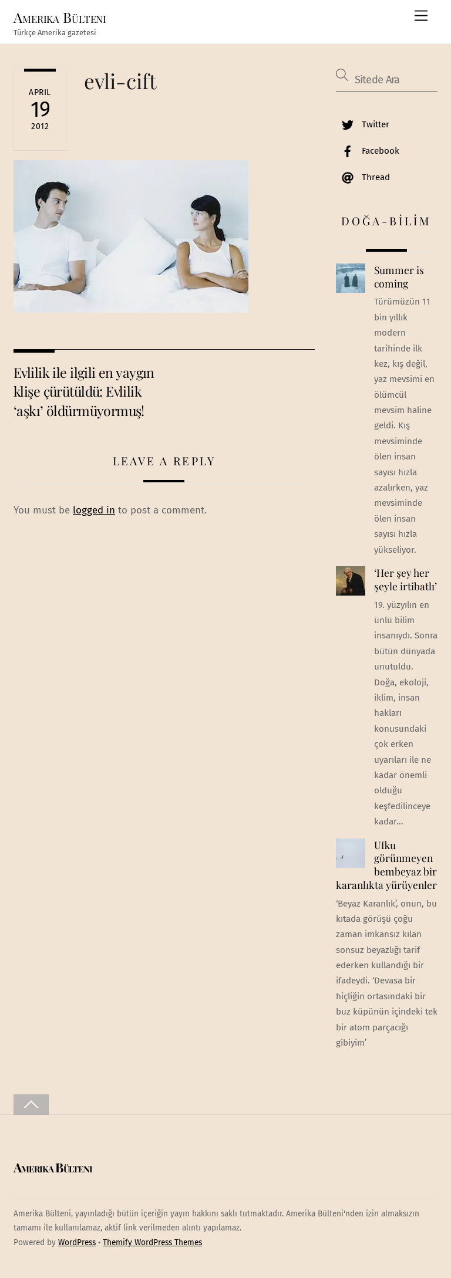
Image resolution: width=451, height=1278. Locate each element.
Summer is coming (399, 276)
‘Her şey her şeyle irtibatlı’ (405, 579)
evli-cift (120, 80)
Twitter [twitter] (362, 124)
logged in (94, 510)
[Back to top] (31, 1104)
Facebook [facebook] (367, 151)
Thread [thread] (363, 177)
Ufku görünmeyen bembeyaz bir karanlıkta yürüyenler (386, 865)
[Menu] (421, 16)
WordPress (77, 1242)
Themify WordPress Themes (152, 1242)
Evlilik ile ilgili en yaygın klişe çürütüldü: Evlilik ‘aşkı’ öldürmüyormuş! (84, 391)
